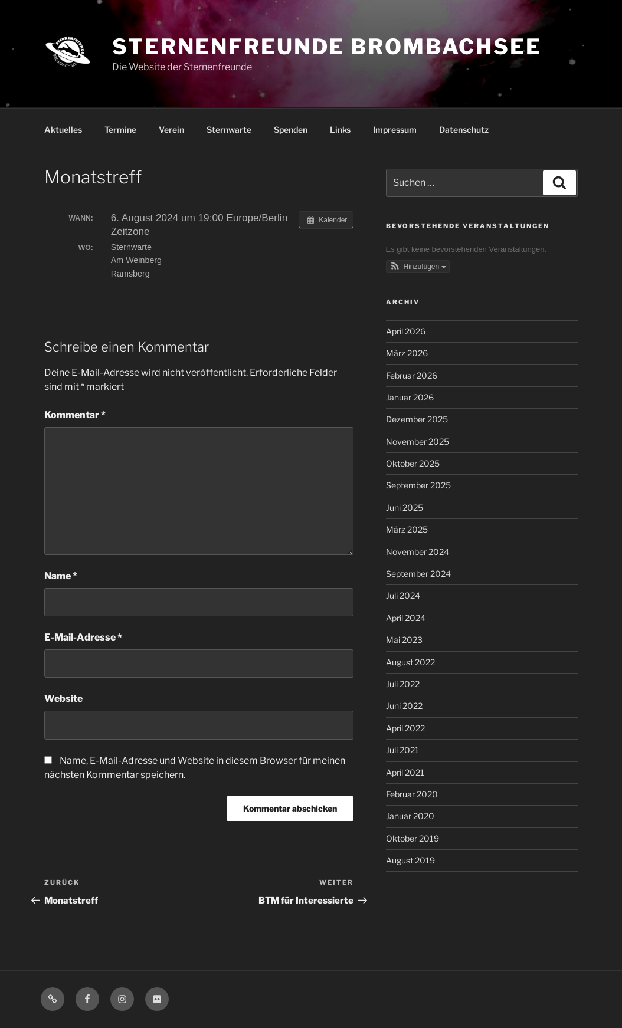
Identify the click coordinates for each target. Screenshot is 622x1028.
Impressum (395, 129)
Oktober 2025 (413, 463)
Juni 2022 (404, 706)
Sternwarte (229, 129)
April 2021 (405, 772)
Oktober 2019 (412, 838)
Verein (171, 129)
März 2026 (407, 353)
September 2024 (418, 574)
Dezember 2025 (417, 419)
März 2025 (407, 529)
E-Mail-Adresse (83, 637)
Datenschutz (464, 129)
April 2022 (405, 728)
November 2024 (417, 552)
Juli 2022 (403, 684)
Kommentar (75, 415)
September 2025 (418, 485)
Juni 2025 (404, 507)
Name (60, 576)
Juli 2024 (403, 595)
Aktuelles (63, 129)
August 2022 (410, 662)
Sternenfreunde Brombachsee (327, 47)
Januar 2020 (410, 816)
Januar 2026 (410, 397)
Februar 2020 (412, 794)
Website (63, 698)
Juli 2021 (402, 750)
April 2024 (405, 618)
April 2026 (405, 331)
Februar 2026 (411, 375)
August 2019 (410, 860)
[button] (418, 266)
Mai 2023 (404, 640)
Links (340, 129)
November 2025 (417, 441)
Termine (120, 129)
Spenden (290, 129)
